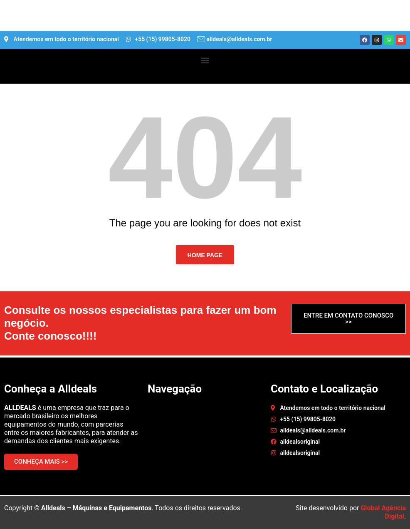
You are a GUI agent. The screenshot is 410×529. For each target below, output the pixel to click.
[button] (205, 60)
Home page (205, 255)
